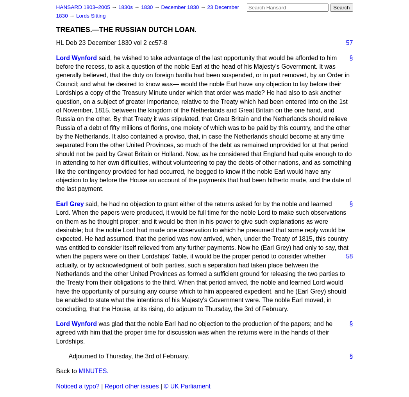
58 (349, 256)
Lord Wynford (76, 58)
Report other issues (132, 386)
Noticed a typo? (78, 386)
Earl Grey (70, 204)
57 (349, 42)
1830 (147, 7)
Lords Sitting (91, 16)
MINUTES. (93, 371)
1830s (126, 7)
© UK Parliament (187, 386)
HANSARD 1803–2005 (83, 7)
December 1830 (181, 7)
